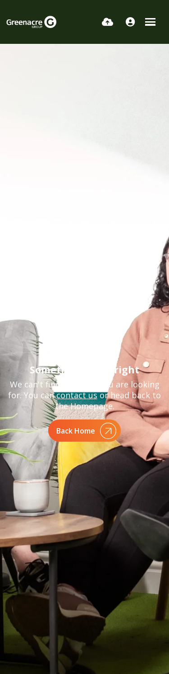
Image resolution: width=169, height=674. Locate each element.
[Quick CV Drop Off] (107, 21)
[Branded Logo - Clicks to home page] (31, 22)
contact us (76, 395)
